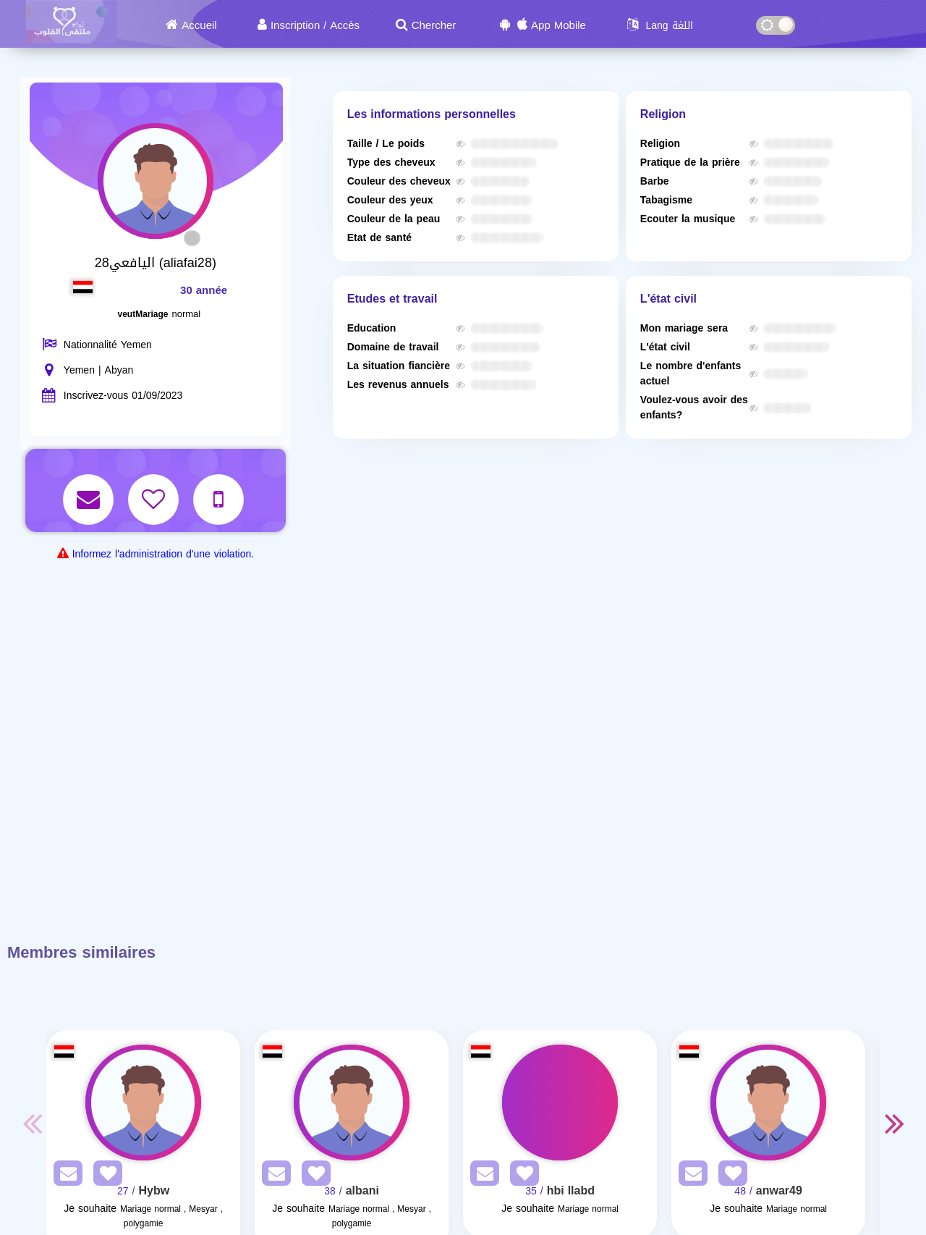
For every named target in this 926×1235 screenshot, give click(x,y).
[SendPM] (64, 1176)
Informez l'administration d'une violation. (163, 554)
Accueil (199, 25)
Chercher (434, 25)
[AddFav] (104, 1176)
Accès (345, 25)
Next (894, 1123)
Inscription (295, 25)
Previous (32, 1123)
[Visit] (143, 1102)
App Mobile (558, 25)
